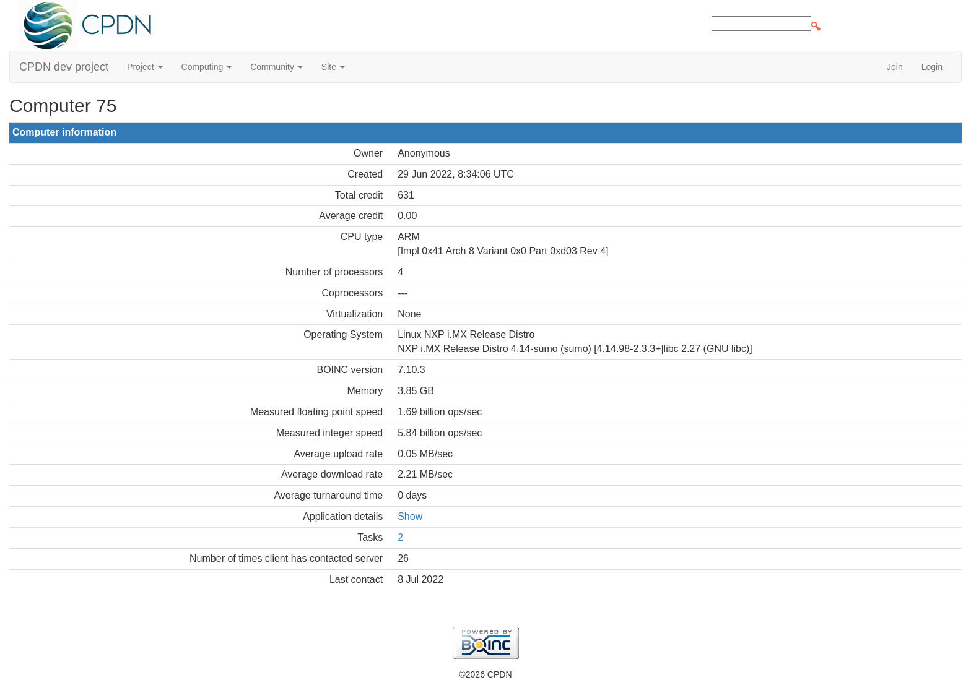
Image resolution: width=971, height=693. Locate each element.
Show (410, 516)
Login (932, 67)
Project (144, 67)
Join (895, 67)
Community (276, 67)
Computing (206, 67)
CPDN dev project (63, 67)
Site (333, 67)
